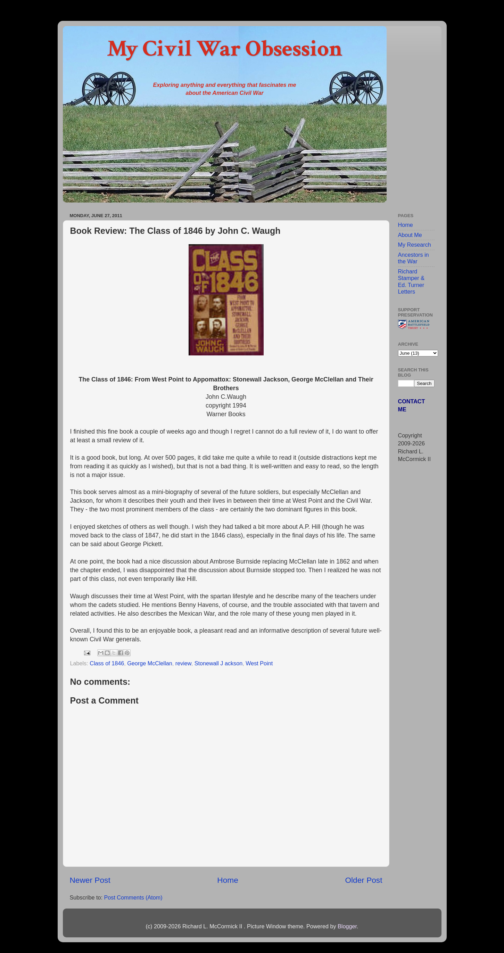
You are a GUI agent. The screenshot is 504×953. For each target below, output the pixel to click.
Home (227, 880)
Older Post (363, 880)
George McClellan (149, 663)
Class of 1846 (107, 663)
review (183, 663)
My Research (414, 244)
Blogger (347, 926)
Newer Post (90, 880)
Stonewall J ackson (219, 663)
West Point (259, 663)
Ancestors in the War (413, 258)
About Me (410, 235)
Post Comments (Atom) (133, 897)
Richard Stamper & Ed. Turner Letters (411, 281)
